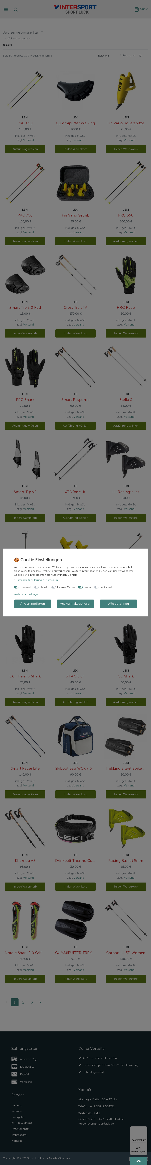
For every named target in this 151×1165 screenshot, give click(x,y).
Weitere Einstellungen (26, 594)
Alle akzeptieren (32, 604)
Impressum (50, 580)
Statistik (44, 587)
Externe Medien (66, 587)
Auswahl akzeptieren (75, 604)
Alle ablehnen (118, 604)
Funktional (106, 587)
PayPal (87, 587)
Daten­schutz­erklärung (28, 580)
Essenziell (25, 587)
